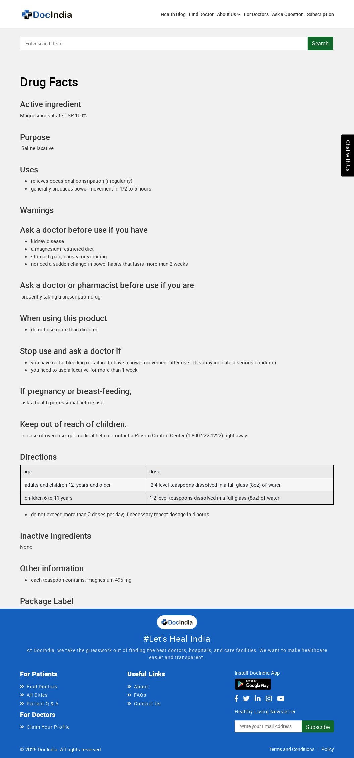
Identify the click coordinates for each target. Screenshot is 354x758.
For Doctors (256, 14)
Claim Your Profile (48, 727)
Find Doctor (201, 14)
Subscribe (318, 727)
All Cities (37, 695)
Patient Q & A (43, 703)
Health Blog (173, 14)
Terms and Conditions (291, 749)
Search (320, 43)
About (141, 686)
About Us (229, 14)
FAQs (140, 695)
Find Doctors (42, 686)
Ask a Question (288, 14)
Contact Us (147, 703)
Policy (327, 749)
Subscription (320, 14)
